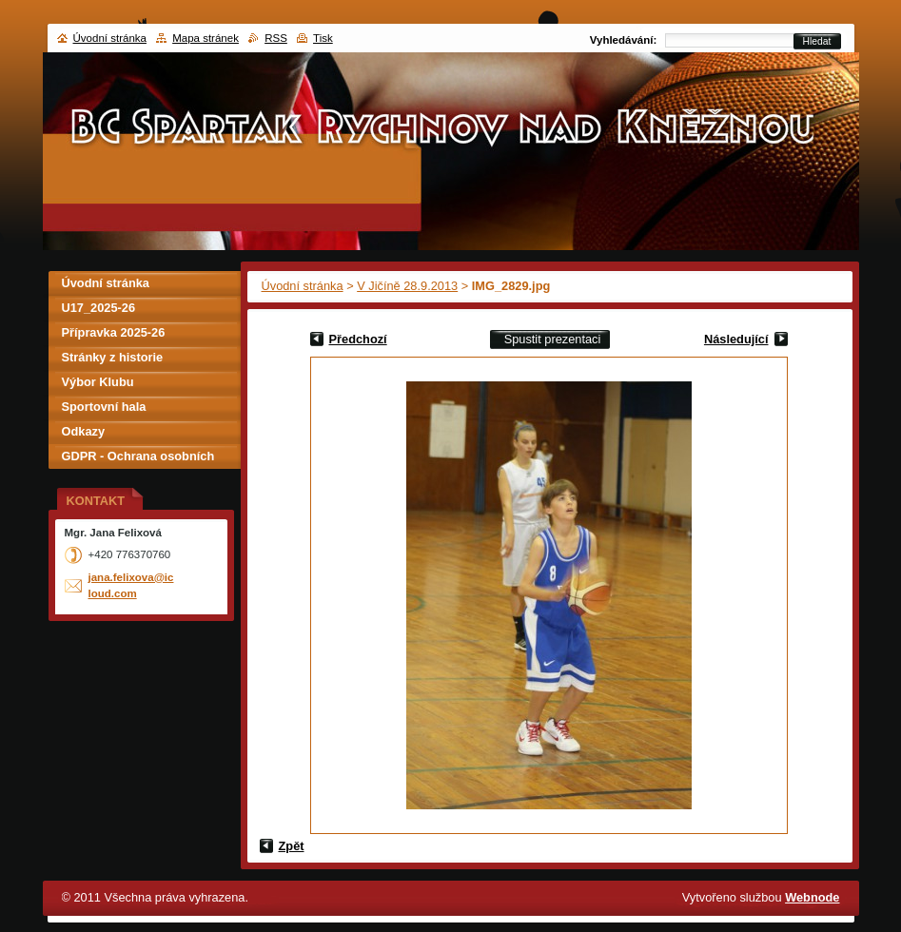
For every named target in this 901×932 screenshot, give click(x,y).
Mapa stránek (205, 38)
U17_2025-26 (99, 308)
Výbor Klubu (98, 382)
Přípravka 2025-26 (114, 332)
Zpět (291, 846)
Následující (736, 339)
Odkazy (84, 431)
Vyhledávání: (623, 40)
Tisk (323, 38)
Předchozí (358, 339)
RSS (275, 38)
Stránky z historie (113, 357)
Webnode (812, 897)
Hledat (817, 41)
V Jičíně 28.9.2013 (407, 286)
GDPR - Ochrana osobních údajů (138, 459)
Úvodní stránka (302, 286)
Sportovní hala (104, 406)
